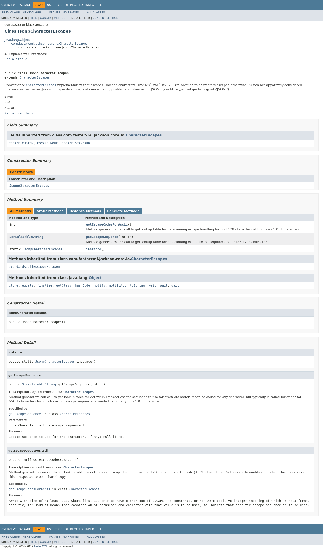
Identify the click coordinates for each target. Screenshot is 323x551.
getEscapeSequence (102, 237)
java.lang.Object (17, 40)
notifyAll (117, 285)
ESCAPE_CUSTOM (21, 143)
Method (60, 18)
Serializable (15, 59)
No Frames (71, 12)
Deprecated (74, 5)
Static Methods (50, 211)
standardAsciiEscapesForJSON (34, 266)
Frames (54, 12)
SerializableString (26, 237)
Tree (58, 5)
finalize (44, 285)
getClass (63, 285)
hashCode (82, 285)
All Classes (96, 12)
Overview (8, 5)
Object (95, 278)
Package (24, 5)
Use (49, 5)
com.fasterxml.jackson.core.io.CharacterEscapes (49, 43)
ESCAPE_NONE (47, 143)
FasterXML (41, 546)
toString (137, 285)
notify (99, 285)
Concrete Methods (123, 211)
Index (89, 5)
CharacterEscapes (35, 77)
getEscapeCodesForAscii (107, 224)
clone (13, 285)
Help (99, 5)
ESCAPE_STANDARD (76, 143)
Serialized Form (18, 113)
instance (93, 249)
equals (27, 285)
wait (152, 285)
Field (33, 18)
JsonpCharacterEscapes (29, 185)
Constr (45, 18)
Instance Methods (85, 211)
